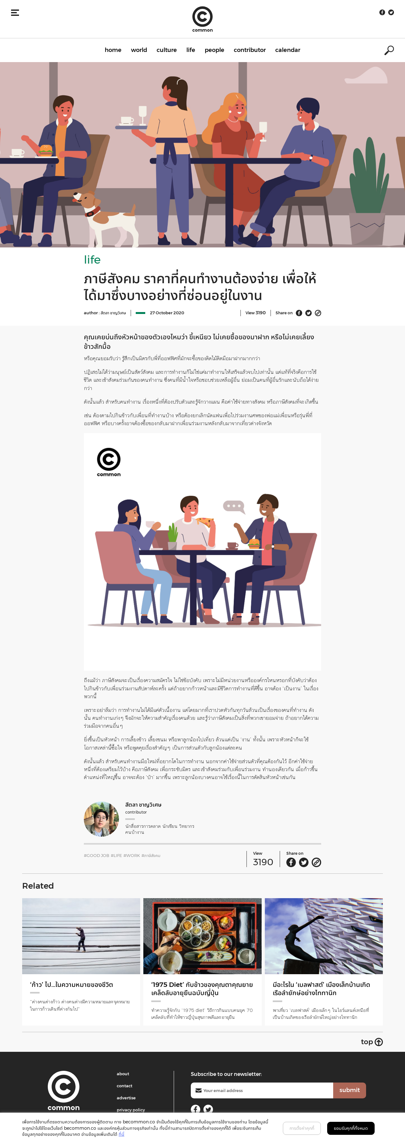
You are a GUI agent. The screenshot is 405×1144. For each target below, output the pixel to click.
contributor (250, 50)
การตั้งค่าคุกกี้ (302, 1128)
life (190, 50)
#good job (96, 855)
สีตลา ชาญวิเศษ (113, 312)
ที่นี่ (121, 1134)
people (214, 50)
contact (124, 1085)
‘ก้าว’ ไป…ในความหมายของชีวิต (73, 984)
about (123, 1073)
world (139, 50)
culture (167, 50)
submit (350, 1090)
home (113, 50)
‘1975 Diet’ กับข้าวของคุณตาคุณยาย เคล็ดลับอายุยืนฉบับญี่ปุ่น (198, 988)
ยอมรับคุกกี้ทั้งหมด (351, 1128)
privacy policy (131, 1109)
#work (131, 855)
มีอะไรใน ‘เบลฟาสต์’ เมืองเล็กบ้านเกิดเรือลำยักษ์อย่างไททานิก (319, 988)
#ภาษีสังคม (150, 855)
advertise (126, 1097)
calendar (287, 50)
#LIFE (116, 855)
